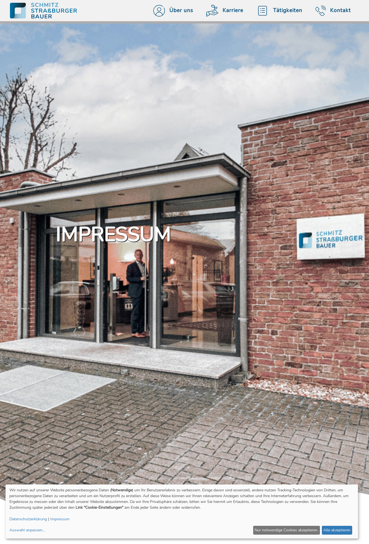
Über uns (171, 11)
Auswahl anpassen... (27, 530)
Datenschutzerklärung (28, 519)
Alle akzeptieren (337, 530)
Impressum (59, 519)
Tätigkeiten (277, 11)
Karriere (222, 11)
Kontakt (331, 11)
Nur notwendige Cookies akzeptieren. (286, 530)
